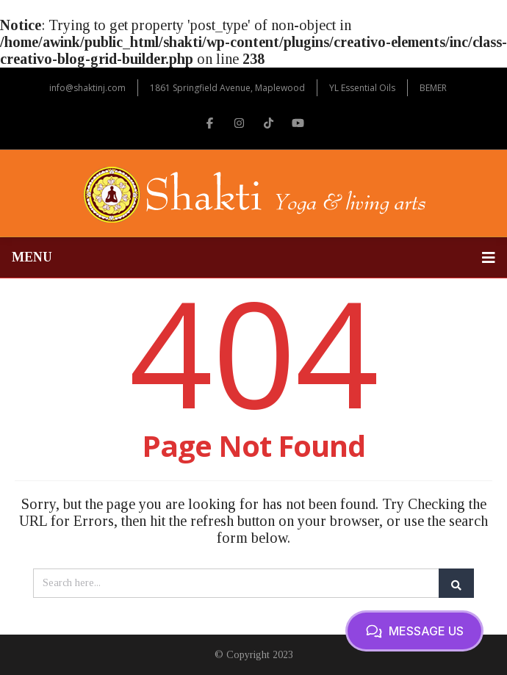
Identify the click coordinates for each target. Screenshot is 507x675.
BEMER (433, 88)
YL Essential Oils (362, 88)
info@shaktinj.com (87, 88)
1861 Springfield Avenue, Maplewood (227, 88)
